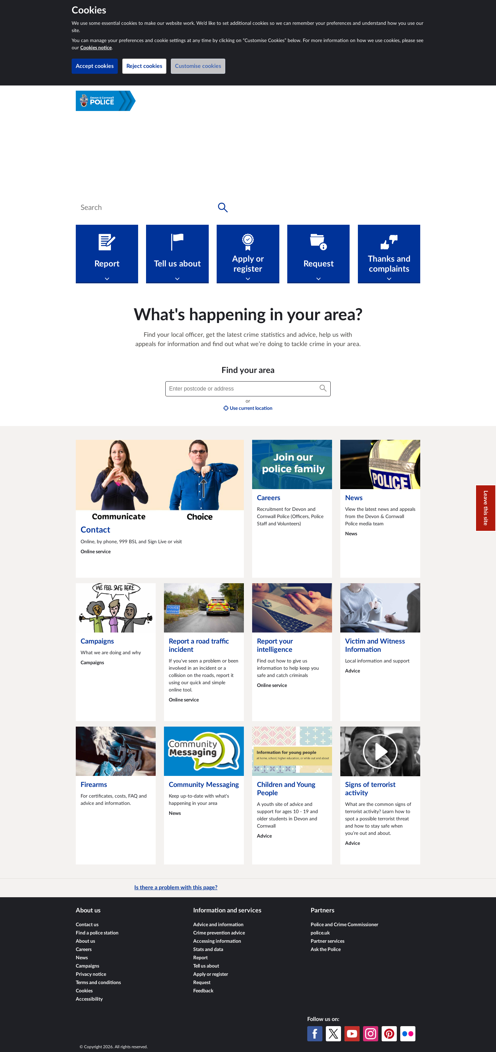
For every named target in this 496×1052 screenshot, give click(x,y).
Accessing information (217, 941)
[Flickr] (407, 1033)
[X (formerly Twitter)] (333, 1033)
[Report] (107, 254)
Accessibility (89, 999)
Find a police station (97, 933)
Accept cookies (95, 66)
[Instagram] (370, 1033)
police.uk (320, 933)
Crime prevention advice (219, 933)
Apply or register (210, 974)
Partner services (327, 941)
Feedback (203, 991)
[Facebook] (314, 1033)
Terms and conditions (98, 982)
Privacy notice (91, 974)
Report (200, 957)
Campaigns (87, 966)
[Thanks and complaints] (389, 254)
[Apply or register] (248, 254)
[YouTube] (352, 1033)
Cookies (84, 991)
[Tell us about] (177, 254)
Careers (84, 949)
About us (85, 941)
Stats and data (208, 949)
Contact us (87, 924)
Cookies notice (96, 47)
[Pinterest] (389, 1033)
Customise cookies (198, 66)
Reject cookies (144, 66)
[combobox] (154, 207)
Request (201, 982)
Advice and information (218, 924)
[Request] (318, 254)
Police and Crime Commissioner (344, 924)
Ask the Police (326, 949)
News (82, 957)
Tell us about (206, 966)
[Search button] (222, 207)
